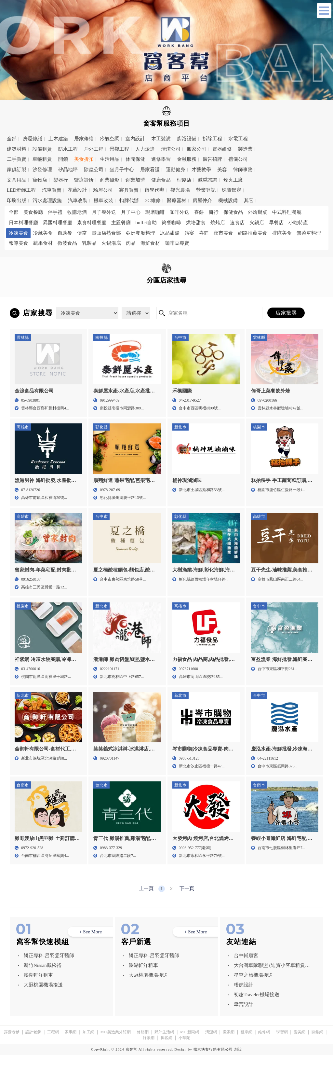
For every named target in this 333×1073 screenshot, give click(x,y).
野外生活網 (164, 1050)
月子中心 (130, 212)
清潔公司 (170, 149)
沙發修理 (42, 169)
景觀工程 (119, 149)
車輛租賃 (42, 159)
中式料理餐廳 (286, 212)
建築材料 (16, 149)
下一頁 (187, 906)
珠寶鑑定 (231, 190)
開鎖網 (317, 1050)
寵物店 (40, 180)
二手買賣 (16, 159)
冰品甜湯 (170, 233)
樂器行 (60, 180)
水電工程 (238, 138)
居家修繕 (84, 138)
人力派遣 (145, 149)
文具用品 (16, 180)
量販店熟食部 (106, 233)
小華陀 (184, 1056)
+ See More (90, 950)
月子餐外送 (104, 212)
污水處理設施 (47, 200)
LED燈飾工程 (21, 190)
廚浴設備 (186, 138)
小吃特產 (298, 222)
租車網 (246, 1050)
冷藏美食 (43, 233)
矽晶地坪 (68, 169)
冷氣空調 (109, 138)
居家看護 (150, 169)
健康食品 (161, 180)
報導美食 (18, 243)
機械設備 (228, 200)
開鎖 (63, 159)
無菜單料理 (309, 233)
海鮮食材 (150, 243)
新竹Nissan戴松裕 (42, 983)
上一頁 (146, 906)
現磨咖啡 (155, 212)
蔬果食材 (43, 243)
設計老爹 (33, 1050)
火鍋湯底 (111, 243)
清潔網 (211, 1050)
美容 (222, 169)
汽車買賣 (51, 190)
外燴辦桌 (257, 212)
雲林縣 (112, 304)
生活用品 (109, 159)
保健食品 (233, 212)
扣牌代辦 (129, 200)
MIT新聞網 (189, 1050)
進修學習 (161, 159)
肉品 (131, 243)
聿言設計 (243, 1022)
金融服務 (186, 159)
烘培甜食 (196, 222)
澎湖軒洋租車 (38, 993)
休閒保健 (135, 159)
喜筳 (204, 233)
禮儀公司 (238, 159)
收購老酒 (77, 212)
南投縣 (23, 304)
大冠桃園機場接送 (43, 1003)
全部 (12, 138)
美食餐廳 (33, 212)
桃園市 (156, 294)
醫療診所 (84, 180)
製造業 (245, 149)
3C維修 (153, 200)
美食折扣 (84, 159)
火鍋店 (256, 222)
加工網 (88, 1050)
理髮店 (184, 180)
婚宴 (189, 233)
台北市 (67, 294)
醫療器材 (176, 200)
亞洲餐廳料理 (140, 233)
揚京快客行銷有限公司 (213, 1067)
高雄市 (201, 304)
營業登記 (206, 190)
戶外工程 (93, 149)
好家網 (148, 1056)
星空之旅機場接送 (253, 993)
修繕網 (143, 1050)
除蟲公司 (93, 169)
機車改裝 (103, 200)
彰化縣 (67, 304)
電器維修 (222, 149)
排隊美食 (282, 233)
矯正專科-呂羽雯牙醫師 (49, 973)
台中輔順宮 (246, 973)
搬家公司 (196, 149)
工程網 (53, 1050)
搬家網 (228, 1050)
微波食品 (67, 243)
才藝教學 (201, 169)
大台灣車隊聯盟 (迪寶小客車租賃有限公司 (272, 984)
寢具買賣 (129, 190)
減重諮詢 (207, 180)
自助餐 (65, 233)
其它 (249, 200)
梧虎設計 (243, 1003)
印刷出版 (16, 200)
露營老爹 (12, 1050)
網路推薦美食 (252, 233)
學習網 (282, 1050)
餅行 (214, 212)
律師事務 (243, 169)
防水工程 (68, 149)
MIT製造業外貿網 (115, 1050)
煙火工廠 (233, 180)
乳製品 (89, 243)
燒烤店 (217, 222)
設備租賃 (42, 149)
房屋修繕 (32, 138)
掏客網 (166, 1056)
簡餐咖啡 (171, 222)
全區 (17, 294)
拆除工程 (212, 138)
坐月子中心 (122, 169)
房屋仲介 (202, 200)
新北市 (112, 294)
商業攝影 (109, 180)
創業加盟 (135, 180)
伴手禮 (55, 212)
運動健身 (175, 169)
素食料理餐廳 (91, 222)
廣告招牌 (212, 159)
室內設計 (135, 138)
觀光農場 (180, 190)
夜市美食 (223, 233)
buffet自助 (146, 222)
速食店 (237, 222)
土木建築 (58, 138)
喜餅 (199, 212)
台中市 (245, 294)
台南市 (156, 304)
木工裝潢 (161, 138)
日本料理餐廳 (23, 222)
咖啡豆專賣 (177, 243)
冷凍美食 (18, 233)
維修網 (264, 1050)
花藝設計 (77, 190)
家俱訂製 (16, 169)
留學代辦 (154, 190)
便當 (82, 233)
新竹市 (201, 294)
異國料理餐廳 (57, 222)
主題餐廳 (121, 222)
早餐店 (276, 222)
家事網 (70, 1050)
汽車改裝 (77, 200)
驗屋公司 (103, 190)
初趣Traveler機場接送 (256, 1012)
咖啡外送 (179, 212)
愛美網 (299, 1050)
